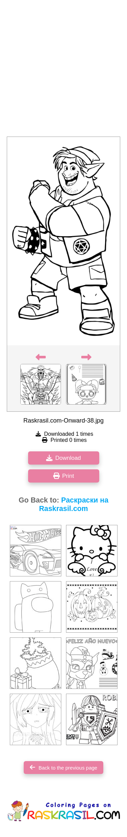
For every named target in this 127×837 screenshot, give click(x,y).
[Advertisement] (63, 70)
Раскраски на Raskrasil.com (73, 504)
